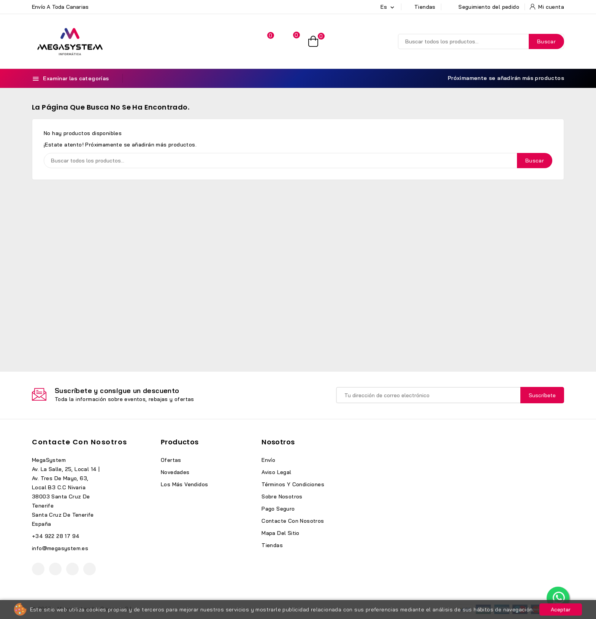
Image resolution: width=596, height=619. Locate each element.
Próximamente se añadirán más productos (501, 78)
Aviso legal (276, 472)
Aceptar (561, 609)
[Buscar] (481, 41)
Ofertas (171, 460)
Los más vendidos (184, 484)
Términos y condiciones (293, 484)
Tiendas (272, 545)
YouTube (55, 569)
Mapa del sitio (281, 533)
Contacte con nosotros (79, 442)
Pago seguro (278, 508)
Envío (268, 460)
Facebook (38, 569)
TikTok (89, 569)
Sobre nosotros (282, 496)
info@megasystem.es (60, 548)
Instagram (72, 569)
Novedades (175, 472)
